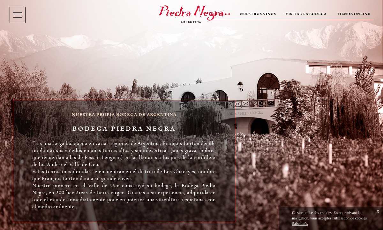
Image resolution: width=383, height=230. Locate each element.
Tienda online (353, 14)
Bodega (221, 14)
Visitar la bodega (306, 14)
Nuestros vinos (258, 14)
